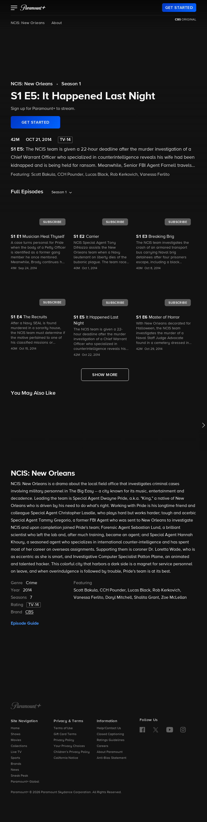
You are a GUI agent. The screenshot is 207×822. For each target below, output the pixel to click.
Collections (19, 746)
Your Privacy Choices (69, 746)
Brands (16, 764)
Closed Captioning (110, 734)
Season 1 (71, 84)
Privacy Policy (64, 740)
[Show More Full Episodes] (105, 374)
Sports (15, 758)
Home (15, 728)
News (15, 770)
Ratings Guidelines (111, 740)
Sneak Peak (19, 775)
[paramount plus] (33, 8)
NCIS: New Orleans (28, 23)
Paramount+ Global (25, 781)
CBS (29, 612)
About (56, 23)
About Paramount (110, 752)
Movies (16, 740)
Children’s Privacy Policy (72, 752)
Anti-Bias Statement (111, 758)
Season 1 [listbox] (59, 192)
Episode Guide (25, 623)
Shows (15, 734)
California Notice (66, 758)
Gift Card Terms (65, 734)
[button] (14, 8)
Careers (102, 746)
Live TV (16, 752)
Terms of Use (63, 728)
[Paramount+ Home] (26, 706)
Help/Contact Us (109, 728)
